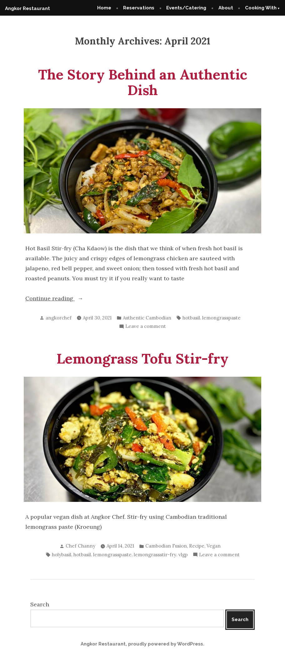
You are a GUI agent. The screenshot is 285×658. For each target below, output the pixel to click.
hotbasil (191, 318)
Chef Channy (80, 546)
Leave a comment (145, 326)
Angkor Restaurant (27, 8)
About (225, 8)
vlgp (183, 555)
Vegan (214, 546)
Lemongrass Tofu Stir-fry (142, 358)
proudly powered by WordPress (165, 644)
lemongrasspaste (221, 318)
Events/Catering (186, 8)
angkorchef (59, 318)
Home (104, 8)
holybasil (61, 555)
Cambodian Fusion (166, 546)
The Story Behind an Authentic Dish (142, 82)
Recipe (196, 546)
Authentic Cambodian (147, 318)
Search (39, 604)
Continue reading (63, 298)
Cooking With (261, 8)
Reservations (138, 8)
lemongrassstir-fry (155, 555)
